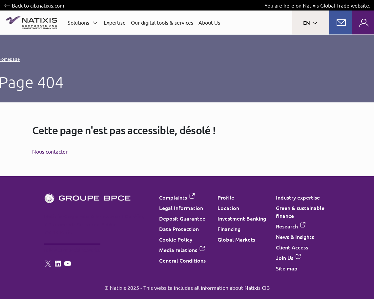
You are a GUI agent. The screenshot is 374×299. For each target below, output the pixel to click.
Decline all (155, 212)
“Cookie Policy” (171, 181)
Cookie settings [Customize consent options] (148, 86)
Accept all (219, 212)
